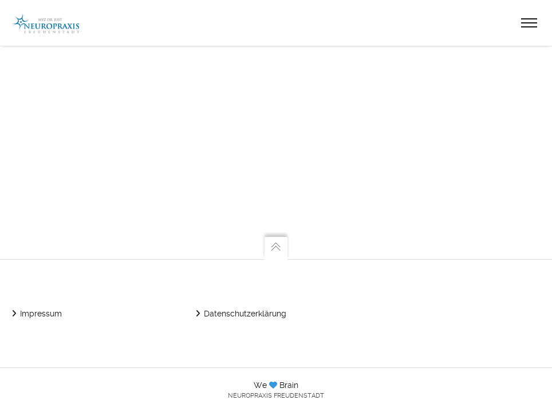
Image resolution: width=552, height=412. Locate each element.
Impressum (41, 313)
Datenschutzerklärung (245, 313)
